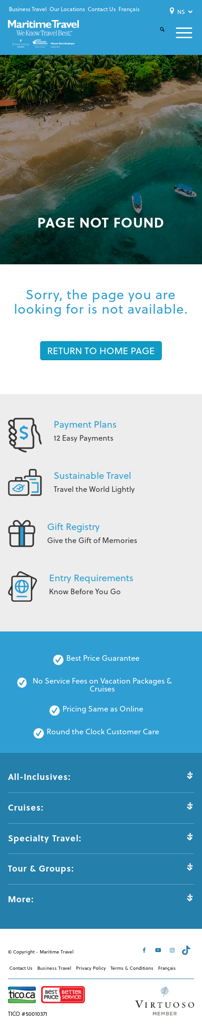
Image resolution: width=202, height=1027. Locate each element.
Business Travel (28, 9)
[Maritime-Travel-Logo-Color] (43, 33)
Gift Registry (73, 526)
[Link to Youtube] (159, 950)
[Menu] (178, 32)
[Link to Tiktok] (187, 950)
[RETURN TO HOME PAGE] (101, 350)
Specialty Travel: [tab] (101, 838)
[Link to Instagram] (173, 950)
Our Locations (67, 9)
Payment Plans (85, 424)
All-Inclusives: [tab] (101, 777)
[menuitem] (28, 9)
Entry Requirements (91, 577)
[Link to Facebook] (145, 950)
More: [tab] (101, 899)
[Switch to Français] (128, 9)
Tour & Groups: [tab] (101, 868)
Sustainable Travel (92, 475)
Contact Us (102, 9)
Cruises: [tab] (101, 807)
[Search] (156, 37)
